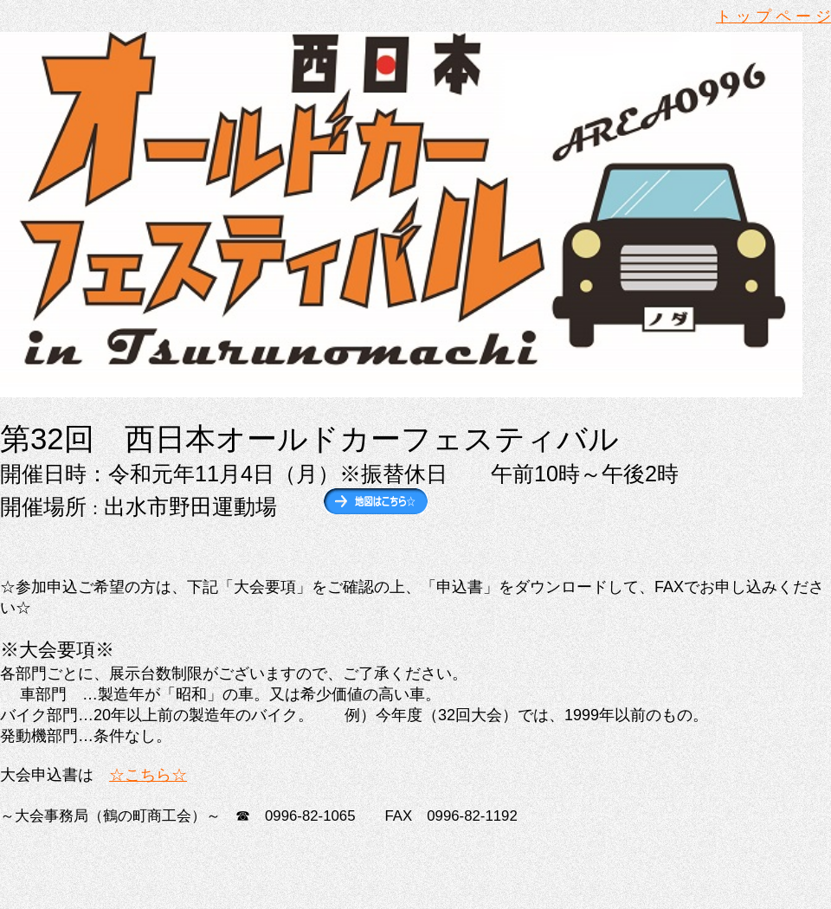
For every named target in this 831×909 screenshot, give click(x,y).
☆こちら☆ (148, 774)
